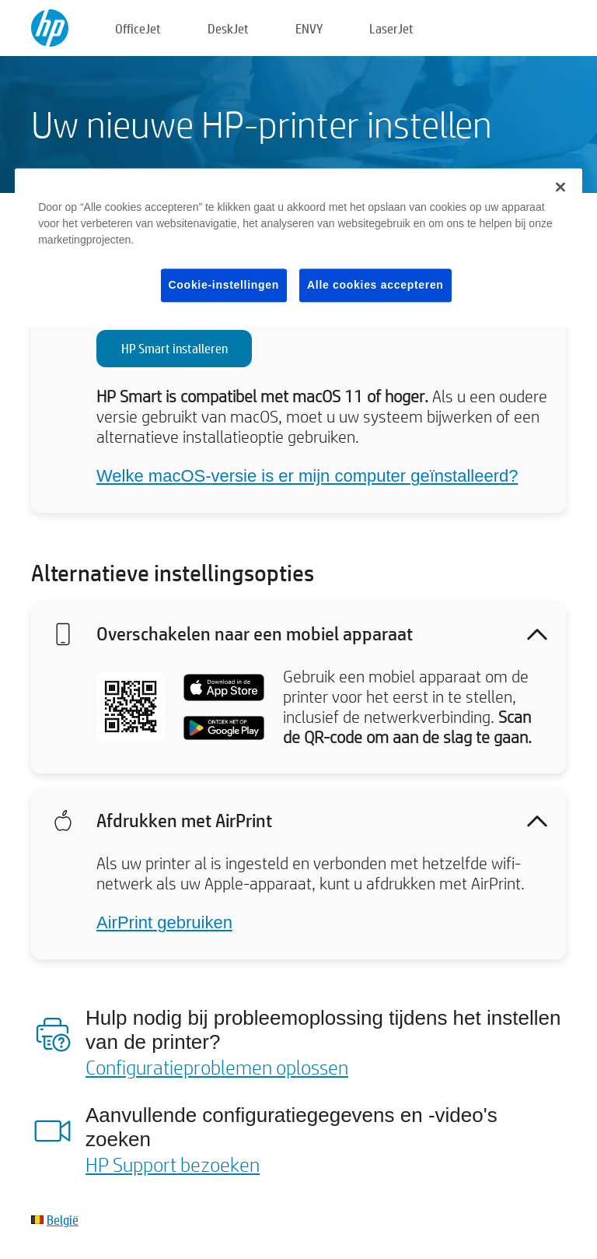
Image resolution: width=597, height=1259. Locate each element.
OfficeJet (138, 28)
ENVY (309, 28)
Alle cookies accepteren (375, 285)
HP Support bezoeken (173, 1164)
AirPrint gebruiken (164, 922)
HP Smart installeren (174, 348)
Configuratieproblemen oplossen (217, 1066)
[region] (298, 248)
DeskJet (228, 28)
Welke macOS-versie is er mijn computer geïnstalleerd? (307, 476)
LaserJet (391, 28)
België (63, 1220)
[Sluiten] (560, 187)
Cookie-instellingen (224, 285)
